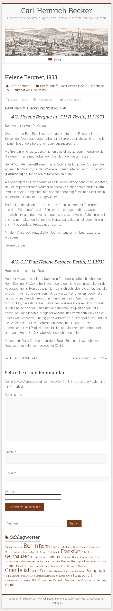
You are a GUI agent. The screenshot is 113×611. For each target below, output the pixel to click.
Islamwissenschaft (32, 561)
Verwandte (72, 580)
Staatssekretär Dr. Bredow (17, 580)
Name (10, 452)
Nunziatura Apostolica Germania (60, 566)
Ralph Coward (12, 576)
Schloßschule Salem (46, 576)
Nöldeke (82, 566)
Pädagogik (95, 570)
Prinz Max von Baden (74, 571)
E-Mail (10, 473)
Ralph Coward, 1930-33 (89, 358)
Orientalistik (39, 90)
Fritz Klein (87, 552)
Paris (44, 571)
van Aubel (47, 580)
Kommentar (13, 394)
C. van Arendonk (81, 547)
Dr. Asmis (41, 552)
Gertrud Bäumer (38, 557)
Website (11, 492)
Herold (91, 557)
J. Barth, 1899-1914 (21, 358)
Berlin (30, 545)
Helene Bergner (45, 99)
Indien (98, 557)
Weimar (10, 585)
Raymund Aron (27, 576)
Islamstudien (12, 561)
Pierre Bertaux (56, 571)
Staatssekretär (83, 575)
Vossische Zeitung (94, 580)
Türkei (36, 580)
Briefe (44, 86)
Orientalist (17, 570)
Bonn (44, 546)
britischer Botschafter (61, 547)
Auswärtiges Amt (14, 547)
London (10, 566)
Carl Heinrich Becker (56, 10)
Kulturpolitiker (80, 561)
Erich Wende (53, 552)
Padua (34, 571)
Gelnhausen (17, 556)
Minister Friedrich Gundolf (29, 566)
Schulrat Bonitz (64, 576)
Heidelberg (66, 557)
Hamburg (53, 557)
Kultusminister (98, 561)
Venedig (58, 580)
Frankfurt (71, 551)
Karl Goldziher (53, 561)
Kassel (65, 561)
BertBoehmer (19, 86)
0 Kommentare (70, 99)
